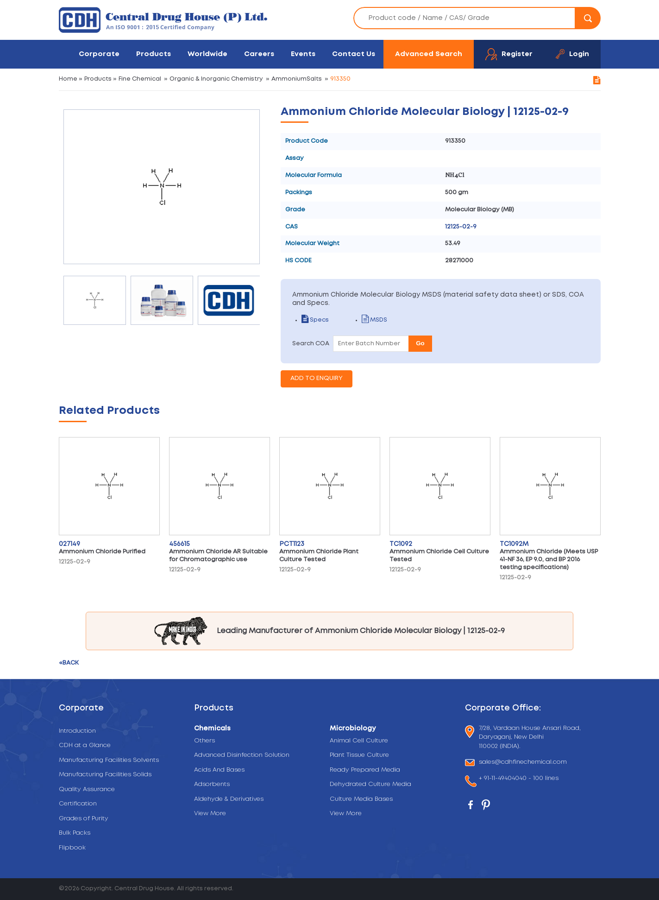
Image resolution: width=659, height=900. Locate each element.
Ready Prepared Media (365, 770)
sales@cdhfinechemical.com (523, 762)
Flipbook (72, 848)
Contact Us (353, 54)
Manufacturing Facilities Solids (105, 775)
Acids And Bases (219, 770)
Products (153, 54)
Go (420, 343)
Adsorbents (212, 784)
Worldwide (207, 54)
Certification (78, 804)
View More (210, 814)
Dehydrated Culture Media (370, 784)
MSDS (374, 320)
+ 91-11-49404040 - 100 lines (519, 779)
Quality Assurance (87, 789)
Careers (259, 54)
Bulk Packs (74, 833)
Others (204, 741)
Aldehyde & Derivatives (229, 799)
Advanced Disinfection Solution (241, 755)
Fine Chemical (140, 79)
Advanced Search (428, 54)
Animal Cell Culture (359, 741)
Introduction (77, 731)
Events (303, 54)
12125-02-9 (461, 227)
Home (68, 79)
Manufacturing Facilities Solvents (109, 760)
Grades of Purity (83, 819)
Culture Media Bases (361, 799)
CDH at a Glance (85, 745)
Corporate (99, 54)
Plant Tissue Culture (359, 755)
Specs (315, 320)
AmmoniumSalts (296, 79)
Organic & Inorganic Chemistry (216, 79)
